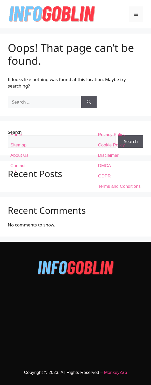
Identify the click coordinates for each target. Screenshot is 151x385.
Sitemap (18, 60)
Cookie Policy (111, 60)
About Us (19, 70)
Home (16, 49)
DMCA (104, 80)
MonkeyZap (115, 372)
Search (15, 132)
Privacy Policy (112, 49)
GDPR (104, 91)
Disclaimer (108, 70)
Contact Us (18, 83)
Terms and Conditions (119, 101)
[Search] (89, 102)
